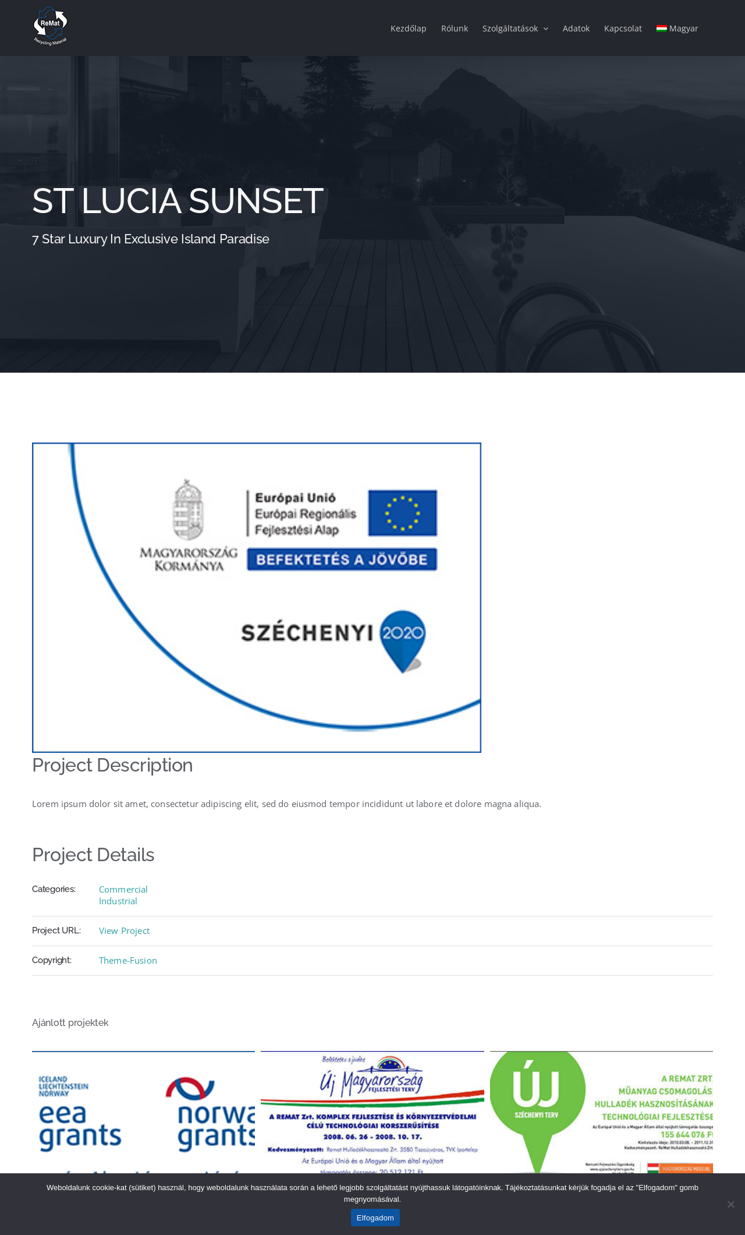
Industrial (118, 901)
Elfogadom (375, 1217)
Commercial (123, 889)
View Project (124, 930)
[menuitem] (677, 28)
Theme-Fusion (128, 960)
